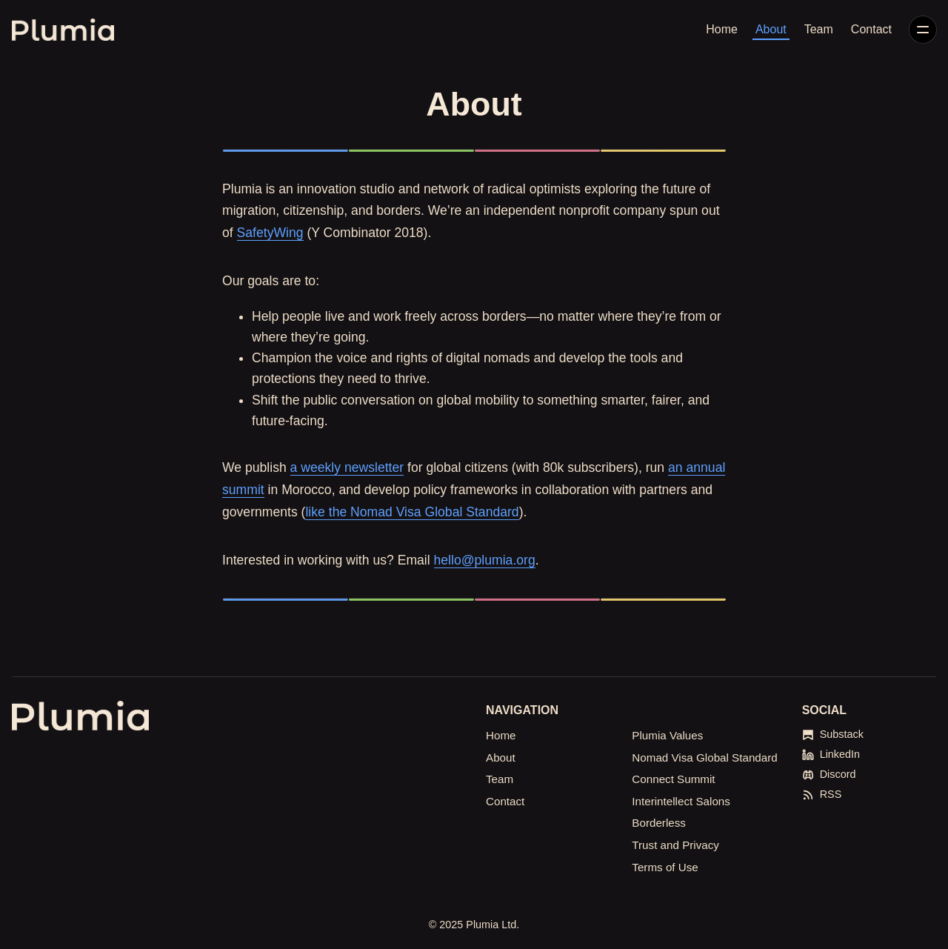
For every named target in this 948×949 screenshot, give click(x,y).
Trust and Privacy (675, 845)
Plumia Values (667, 735)
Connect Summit (673, 779)
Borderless (659, 822)
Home (722, 29)
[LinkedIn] (831, 754)
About (771, 29)
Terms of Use (665, 867)
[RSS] (822, 794)
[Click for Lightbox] (474, 150)
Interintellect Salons (681, 801)
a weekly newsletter (347, 467)
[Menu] (922, 29)
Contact (871, 29)
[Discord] (829, 774)
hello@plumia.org (484, 560)
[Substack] (833, 734)
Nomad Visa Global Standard (704, 757)
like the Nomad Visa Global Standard (411, 512)
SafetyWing (270, 232)
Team (818, 29)
